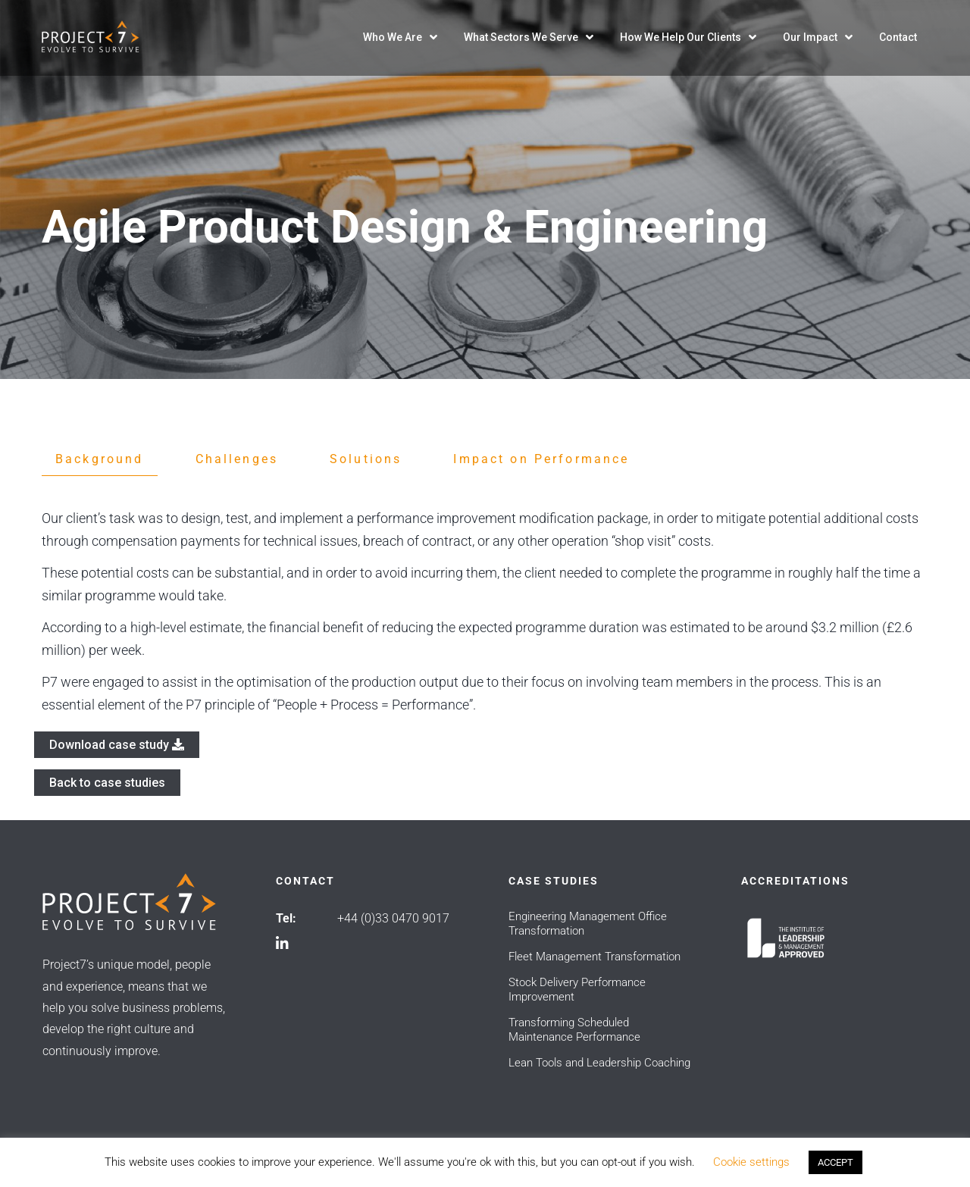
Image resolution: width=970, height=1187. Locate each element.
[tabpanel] (485, 611)
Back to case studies (107, 782)
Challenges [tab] (237, 459)
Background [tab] (99, 459)
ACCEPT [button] (835, 1162)
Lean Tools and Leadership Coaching (599, 1063)
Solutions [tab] (366, 459)
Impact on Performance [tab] (541, 459)
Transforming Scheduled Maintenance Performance (574, 1030)
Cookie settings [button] (751, 1162)
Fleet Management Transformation (594, 956)
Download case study (116, 745)
